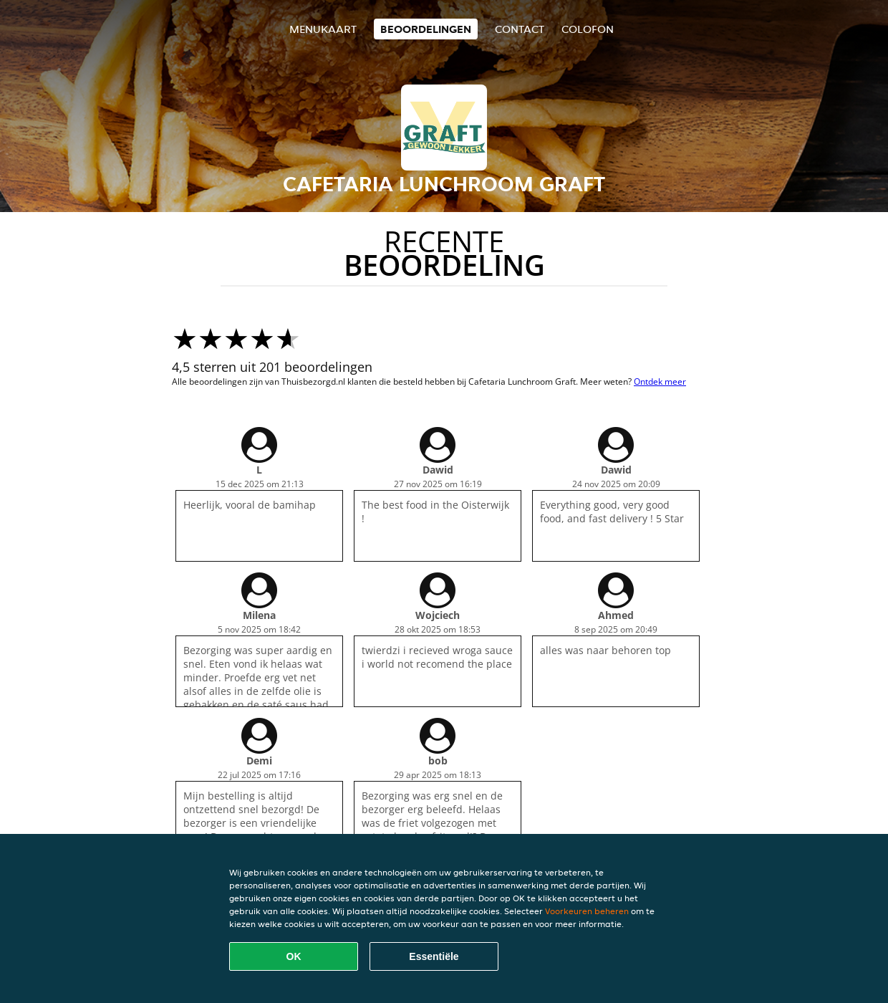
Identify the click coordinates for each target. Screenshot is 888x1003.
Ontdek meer (660, 381)
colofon (587, 29)
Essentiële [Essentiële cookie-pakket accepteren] (433, 956)
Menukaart (323, 29)
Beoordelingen (425, 29)
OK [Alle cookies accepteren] (293, 956)
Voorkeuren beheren (587, 911)
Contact (519, 29)
